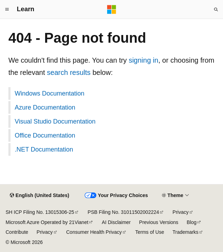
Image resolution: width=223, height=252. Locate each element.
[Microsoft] (111, 9)
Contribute (17, 232)
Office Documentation (45, 135)
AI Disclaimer (116, 222)
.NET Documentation (44, 149)
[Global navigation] (7, 9)
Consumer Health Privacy (94, 232)
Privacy (181, 212)
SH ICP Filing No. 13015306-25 (40, 212)
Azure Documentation (45, 107)
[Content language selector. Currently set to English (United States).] (39, 195)
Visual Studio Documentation (55, 121)
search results (69, 72)
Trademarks (185, 232)
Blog (191, 222)
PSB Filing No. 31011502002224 (123, 212)
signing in (144, 60)
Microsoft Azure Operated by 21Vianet (47, 222)
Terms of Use (149, 232)
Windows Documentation (49, 93)
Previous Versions (158, 222)
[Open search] (216, 9)
